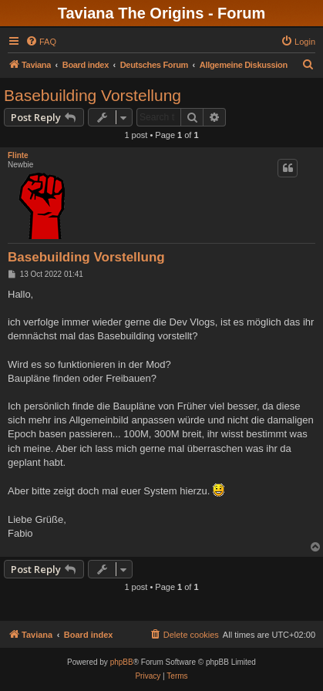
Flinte (18, 155)
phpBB (121, 662)
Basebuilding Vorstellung (92, 95)
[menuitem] (40, 41)
